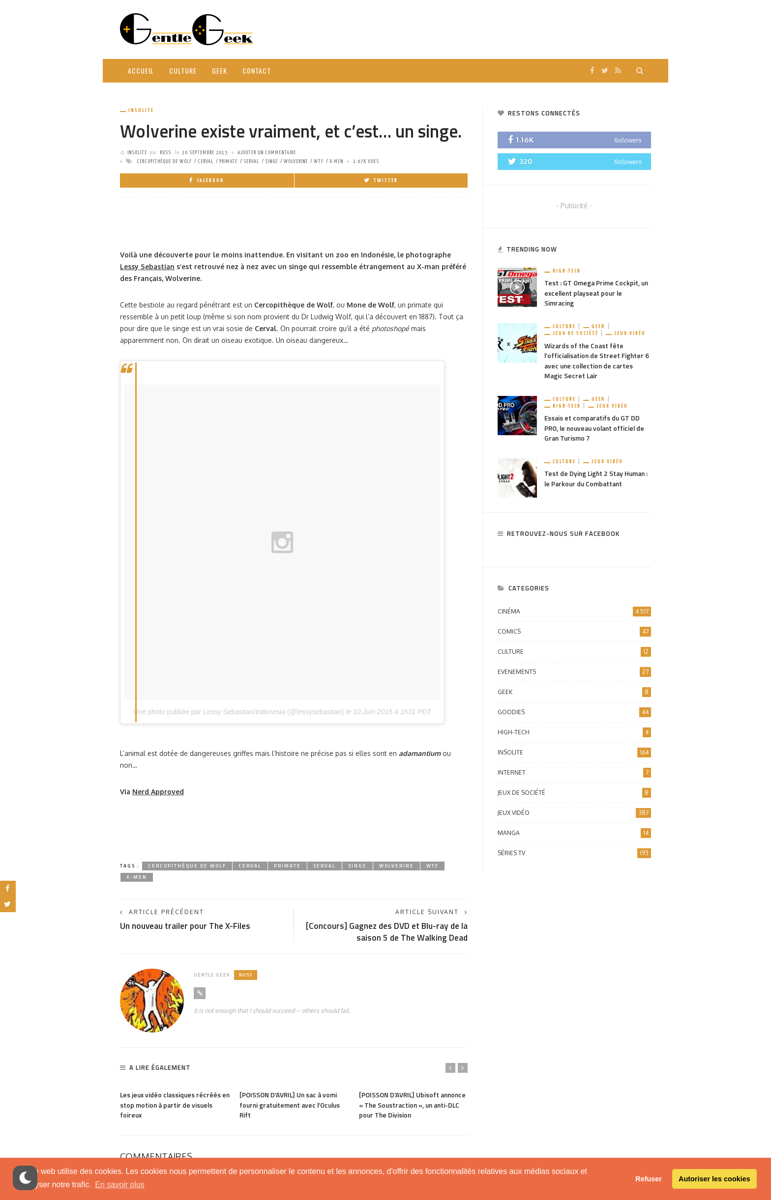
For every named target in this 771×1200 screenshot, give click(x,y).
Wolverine (296, 161)
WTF (319, 161)
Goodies (574, 715)
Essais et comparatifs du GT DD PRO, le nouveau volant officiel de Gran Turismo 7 (596, 430)
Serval (251, 161)
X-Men (336, 161)
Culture (183, 70)
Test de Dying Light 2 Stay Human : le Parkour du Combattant (596, 481)
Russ (165, 152)
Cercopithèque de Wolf (164, 161)
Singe (271, 161)
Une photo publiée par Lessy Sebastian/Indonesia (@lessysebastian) (238, 712)
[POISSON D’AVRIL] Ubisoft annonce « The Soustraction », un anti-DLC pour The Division (411, 1106)
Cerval (205, 161)
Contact (256, 70)
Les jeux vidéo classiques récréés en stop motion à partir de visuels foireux (172, 1106)
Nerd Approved (158, 791)
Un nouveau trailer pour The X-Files (188, 926)
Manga (574, 835)
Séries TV (574, 856)
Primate (228, 161)
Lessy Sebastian (147, 266)
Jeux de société (575, 334)
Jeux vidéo (630, 334)
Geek (219, 70)
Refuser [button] (648, 1179)
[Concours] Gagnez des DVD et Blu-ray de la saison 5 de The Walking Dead (387, 932)
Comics (574, 634)
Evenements (574, 674)
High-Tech (567, 271)
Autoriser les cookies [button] (714, 1179)
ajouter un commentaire (266, 152)
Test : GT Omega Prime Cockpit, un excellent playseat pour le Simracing (597, 293)
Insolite (141, 110)
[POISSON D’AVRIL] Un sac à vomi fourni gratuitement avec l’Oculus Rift (292, 1106)
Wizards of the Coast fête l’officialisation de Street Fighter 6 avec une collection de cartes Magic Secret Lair (595, 362)
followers (627, 140)
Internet (574, 775)
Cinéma (574, 614)
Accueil (141, 70)
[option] (175, 1104)
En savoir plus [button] (120, 1184)
